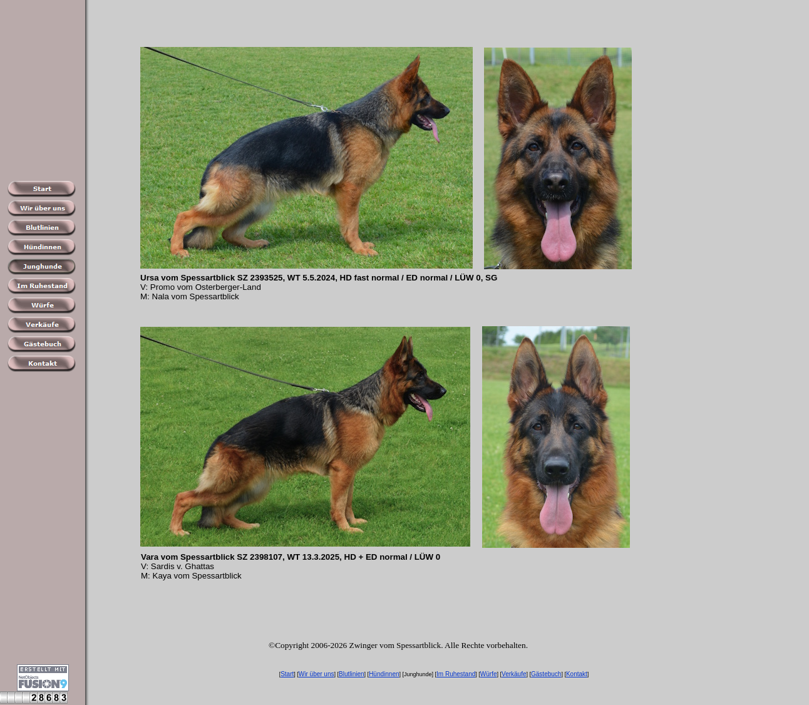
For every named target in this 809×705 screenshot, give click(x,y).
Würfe (488, 674)
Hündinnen (384, 674)
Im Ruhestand (455, 674)
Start (287, 674)
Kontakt (576, 674)
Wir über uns (316, 674)
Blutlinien (351, 674)
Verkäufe (514, 674)
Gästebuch (546, 674)
